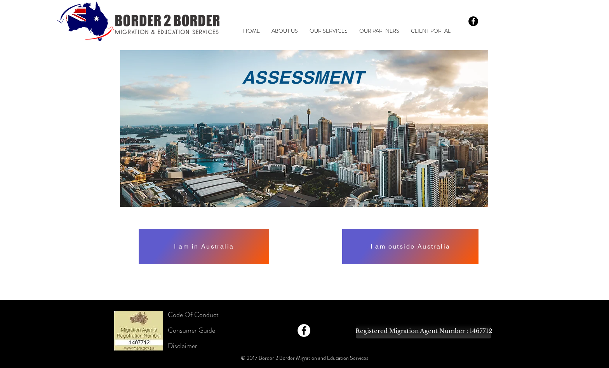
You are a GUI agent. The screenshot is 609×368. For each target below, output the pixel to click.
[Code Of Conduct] (196, 315)
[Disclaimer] (196, 346)
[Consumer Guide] (196, 330)
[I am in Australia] (204, 246)
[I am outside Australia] (410, 246)
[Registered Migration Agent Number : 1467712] (423, 330)
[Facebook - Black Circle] (473, 21)
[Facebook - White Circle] (304, 330)
